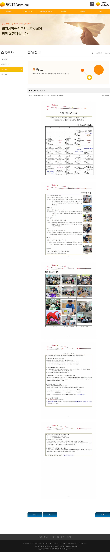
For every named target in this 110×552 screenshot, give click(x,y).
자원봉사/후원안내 (45, 11)
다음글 (50, 515)
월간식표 (4, 74)
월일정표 (4, 69)
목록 (102, 515)
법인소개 (9, 11)
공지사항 (4, 59)
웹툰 (100, 11)
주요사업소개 (27, 11)
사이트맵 (68, 537)
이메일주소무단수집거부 (57, 537)
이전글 (35, 515)
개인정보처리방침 (43, 537)
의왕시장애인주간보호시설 (14, 4)
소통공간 (64, 11)
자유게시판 (5, 64)
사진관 (82, 11)
